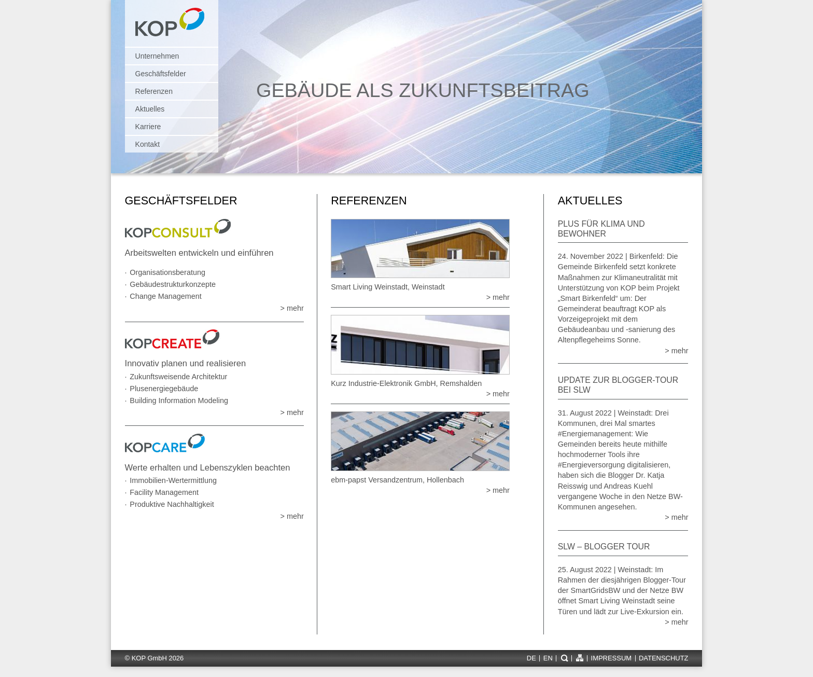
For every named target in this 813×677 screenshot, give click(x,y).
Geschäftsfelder (160, 74)
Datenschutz (663, 658)
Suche (563, 658)
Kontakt (147, 144)
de (531, 658)
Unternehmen (157, 56)
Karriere (148, 126)
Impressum (611, 658)
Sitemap (579, 658)
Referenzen (154, 91)
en (548, 658)
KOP (173, 27)
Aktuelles (150, 109)
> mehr (292, 308)
